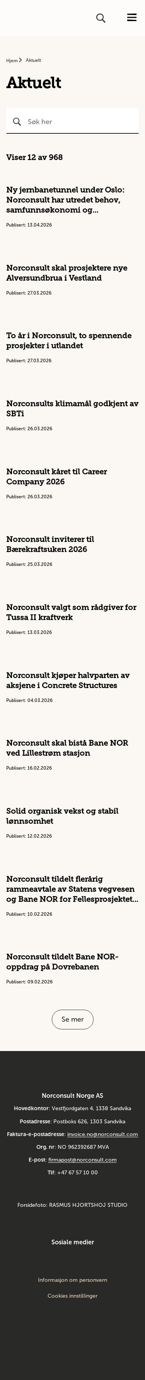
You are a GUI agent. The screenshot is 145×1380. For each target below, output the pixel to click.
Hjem (12, 60)
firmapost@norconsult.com (82, 1160)
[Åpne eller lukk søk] (101, 18)
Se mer (72, 1019)
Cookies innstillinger (72, 1296)
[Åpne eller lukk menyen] (132, 18)
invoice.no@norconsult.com (102, 1134)
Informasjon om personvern (72, 1280)
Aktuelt (33, 60)
